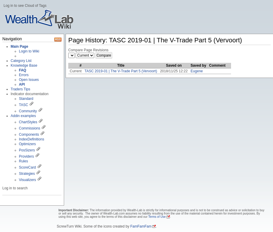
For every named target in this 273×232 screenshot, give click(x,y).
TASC (23, 105)
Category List (21, 61)
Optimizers (27, 144)
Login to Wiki (29, 51)
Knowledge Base (24, 65)
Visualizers (27, 180)
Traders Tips (20, 89)
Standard (26, 99)
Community (28, 111)
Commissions (29, 128)
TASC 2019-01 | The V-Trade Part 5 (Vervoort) (120, 71)
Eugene (197, 71)
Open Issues (29, 80)
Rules (23, 161)
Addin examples (23, 116)
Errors (24, 75)
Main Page (19, 46)
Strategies (27, 174)
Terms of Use (157, 216)
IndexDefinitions (31, 139)
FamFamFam (141, 226)
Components (29, 134)
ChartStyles (28, 122)
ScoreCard (27, 167)
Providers (26, 156)
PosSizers (27, 150)
